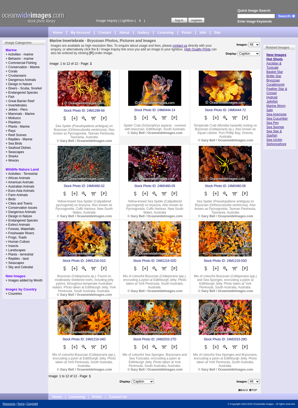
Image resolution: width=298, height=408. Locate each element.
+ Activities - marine (19, 54)
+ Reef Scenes (16, 135)
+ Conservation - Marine (23, 67)
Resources (9, 403)
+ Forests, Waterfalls (20, 229)
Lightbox (127, 21)
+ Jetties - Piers (17, 109)
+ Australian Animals (20, 186)
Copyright (32, 403)
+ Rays (11, 131)
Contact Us (118, 397)
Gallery (143, 32)
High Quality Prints (197, 49)
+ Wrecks (12, 160)
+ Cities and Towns (19, 203)
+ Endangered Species (22, 92)
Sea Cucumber (277, 118)
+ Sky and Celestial (19, 267)
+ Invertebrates (16, 105)
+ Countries (14, 294)
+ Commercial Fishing (21, 63)
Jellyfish (272, 101)
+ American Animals (20, 182)
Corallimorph (275, 84)
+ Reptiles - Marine (19, 139)
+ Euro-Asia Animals (20, 191)
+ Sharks (12, 156)
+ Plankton (13, 122)
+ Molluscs (13, 118)
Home (58, 32)
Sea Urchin (274, 140)
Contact (104, 32)
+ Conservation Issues (21, 208)
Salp (269, 110)
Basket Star (274, 72)
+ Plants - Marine (18, 126)
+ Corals (12, 71)
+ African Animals (18, 178)
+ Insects (12, 246)
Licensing (165, 32)
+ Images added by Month (24, 280)
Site (217, 32)
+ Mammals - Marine (20, 114)
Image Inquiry (107, 21)
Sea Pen (272, 123)
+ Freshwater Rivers (20, 233)
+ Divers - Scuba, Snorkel (24, 88)
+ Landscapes (15, 250)
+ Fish (10, 97)
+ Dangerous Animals (21, 80)
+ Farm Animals (17, 195)
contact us (180, 45)
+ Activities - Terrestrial (21, 174)
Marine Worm (276, 106)
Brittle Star (273, 76)
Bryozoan (273, 80)
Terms (20, 403)
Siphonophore (276, 144)
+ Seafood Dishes (18, 148)
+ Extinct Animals (18, 225)
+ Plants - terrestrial (19, 254)
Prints (187, 32)
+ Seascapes (15, 152)
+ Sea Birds (14, 143)
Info (203, 32)
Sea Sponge (275, 127)
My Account (80, 32)
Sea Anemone (276, 114)
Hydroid (271, 97)
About (124, 32)
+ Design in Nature (19, 84)
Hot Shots (274, 59)
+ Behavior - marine (19, 58)
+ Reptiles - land (17, 259)
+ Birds (11, 199)
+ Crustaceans (16, 75)
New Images (276, 55)
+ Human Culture (18, 242)
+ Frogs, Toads (16, 237)
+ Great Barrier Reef (20, 101)
